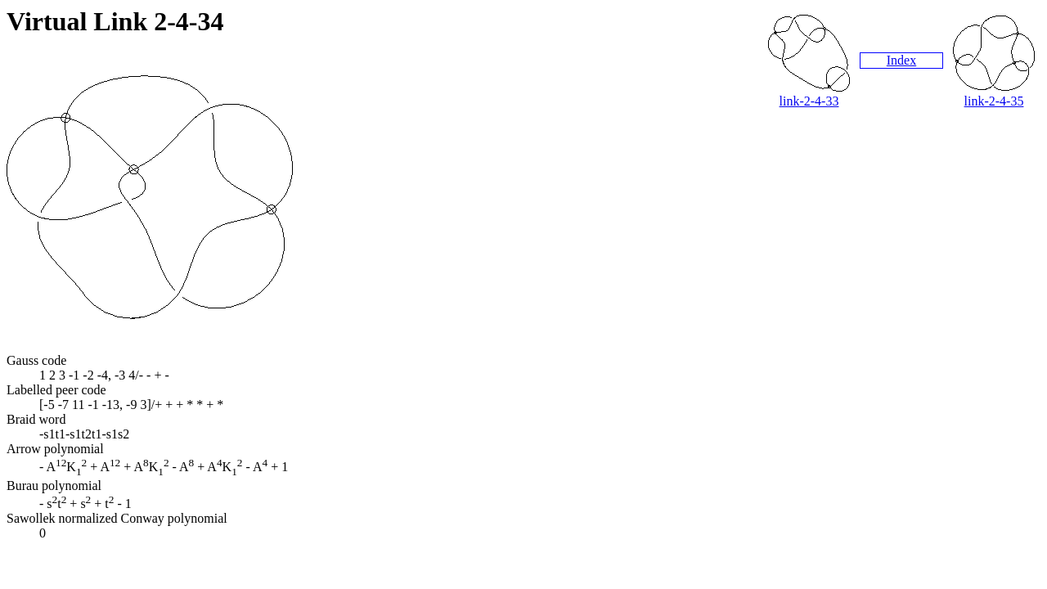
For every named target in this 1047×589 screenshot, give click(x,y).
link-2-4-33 (809, 101)
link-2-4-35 (994, 101)
